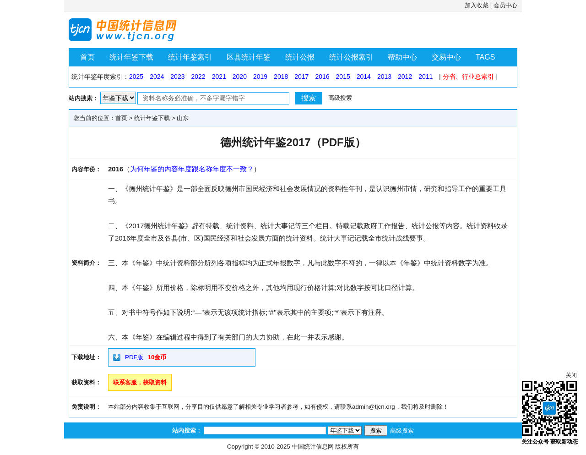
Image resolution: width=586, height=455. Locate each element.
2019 (260, 76)
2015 (343, 76)
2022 (198, 76)
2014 (364, 76)
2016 (322, 76)
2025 (136, 76)
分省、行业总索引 (468, 76)
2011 (425, 76)
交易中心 (446, 57)
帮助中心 (402, 57)
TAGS (485, 57)
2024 (157, 76)
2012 (405, 76)
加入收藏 (476, 5)
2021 (219, 76)
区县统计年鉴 (249, 57)
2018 (281, 76)
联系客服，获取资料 (140, 382)
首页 (87, 57)
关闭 (571, 375)
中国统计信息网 (313, 446)
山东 (183, 118)
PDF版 (134, 357)
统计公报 (300, 57)
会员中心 (505, 5)
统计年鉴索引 (190, 57)
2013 (384, 76)
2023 (177, 76)
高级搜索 (340, 97)
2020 (240, 76)
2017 (301, 76)
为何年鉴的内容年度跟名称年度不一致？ (192, 169)
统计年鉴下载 (131, 57)
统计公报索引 (351, 57)
